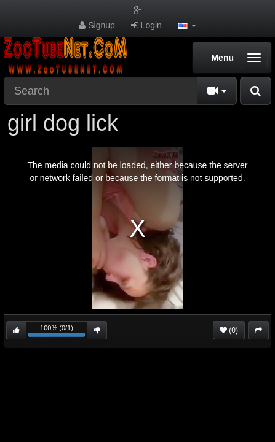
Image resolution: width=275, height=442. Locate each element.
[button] (187, 25)
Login (146, 25)
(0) (229, 330)
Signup (96, 25)
